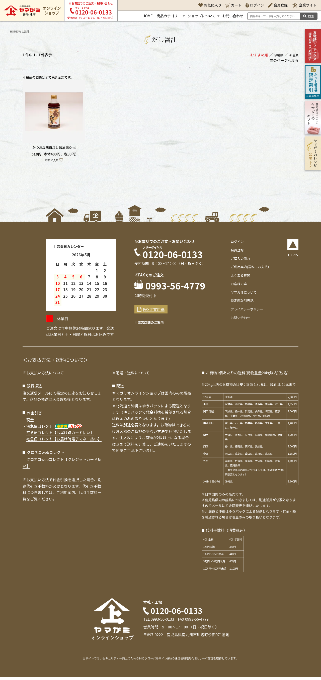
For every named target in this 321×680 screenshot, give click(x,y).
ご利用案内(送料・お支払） (250, 268)
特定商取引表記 (240, 302)
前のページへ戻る (284, 61)
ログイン (235, 243)
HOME (14, 31)
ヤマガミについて (242, 293)
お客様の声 (236, 285)
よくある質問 (238, 277)
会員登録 (235, 251)
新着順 (293, 56)
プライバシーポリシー (246, 310)
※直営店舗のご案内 (152, 330)
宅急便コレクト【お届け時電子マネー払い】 (64, 442)
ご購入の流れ (238, 260)
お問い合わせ (238, 319)
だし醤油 (27, 31)
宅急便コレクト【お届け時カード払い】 (60, 435)
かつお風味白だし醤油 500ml (54, 148)
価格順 (276, 56)
